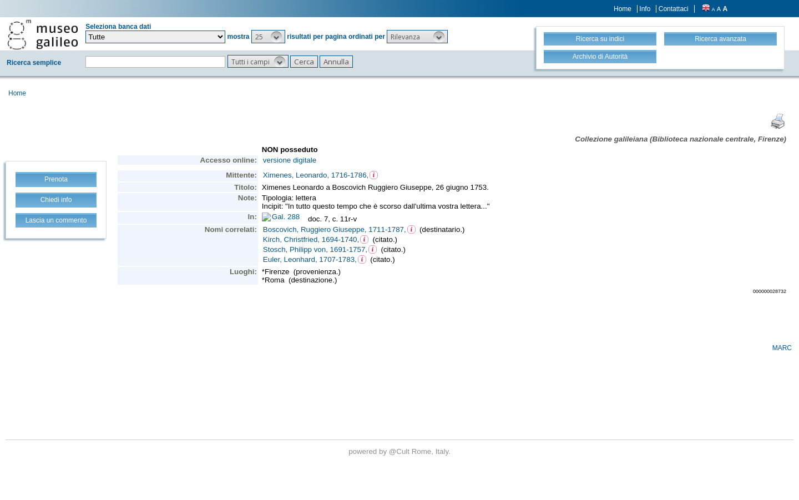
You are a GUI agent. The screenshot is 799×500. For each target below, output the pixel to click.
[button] (268, 36)
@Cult (400, 451)
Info (644, 9)
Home (622, 9)
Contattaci (674, 9)
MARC (782, 348)
